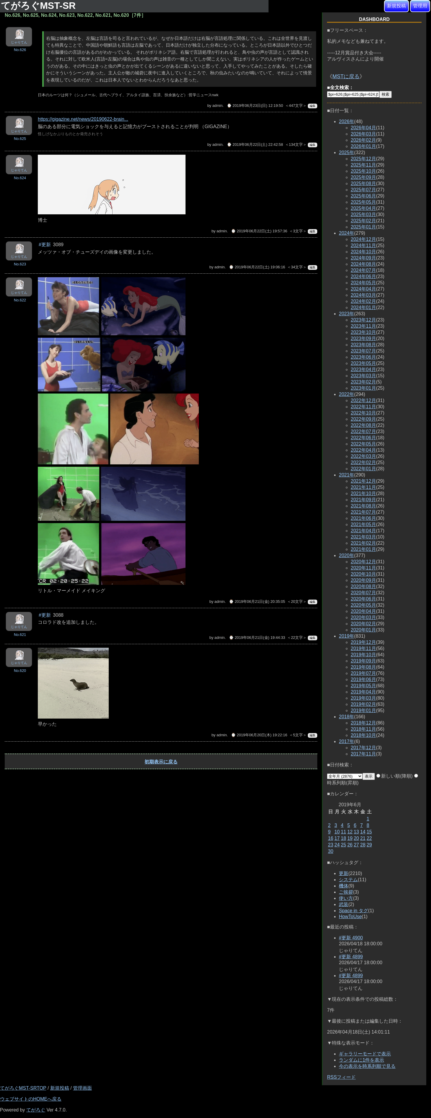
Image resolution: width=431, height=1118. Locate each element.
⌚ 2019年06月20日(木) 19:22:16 (259, 735)
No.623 (20, 264)
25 (343, 844)
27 (356, 844)
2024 (346, 233)
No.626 (20, 50)
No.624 (20, 178)
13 (356, 831)
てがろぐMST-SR (39, 5)
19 (350, 838)
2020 (346, 555)
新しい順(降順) (394, 775)
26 (350, 844)
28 (362, 844)
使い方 (346, 898)
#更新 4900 (351, 937)
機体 (343, 885)
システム (348, 879)
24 (337, 844)
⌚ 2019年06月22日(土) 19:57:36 (259, 231)
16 (330, 838)
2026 (346, 121)
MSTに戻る (346, 76)
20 (356, 838)
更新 (343, 873)
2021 (346, 474)
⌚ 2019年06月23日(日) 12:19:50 (255, 105)
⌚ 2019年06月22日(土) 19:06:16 (257, 267)
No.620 (20, 670)
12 (350, 831)
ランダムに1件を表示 (361, 1059)
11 (343, 831)
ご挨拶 (346, 892)
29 (369, 844)
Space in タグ (353, 910)
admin (217, 105)
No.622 (20, 300)
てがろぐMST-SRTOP (23, 1088)
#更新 (45, 244)
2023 (346, 313)
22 (369, 838)
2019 (346, 636)
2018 (346, 716)
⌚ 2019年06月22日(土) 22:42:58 (255, 144)
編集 (312, 105)
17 (337, 838)
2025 (346, 152)
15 (369, 831)
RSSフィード (341, 1077)
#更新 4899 (351, 956)
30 (330, 851)
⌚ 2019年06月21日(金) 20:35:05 (257, 601)
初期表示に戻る (161, 761)
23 (330, 844)
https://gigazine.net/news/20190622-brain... (83, 119)
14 (362, 831)
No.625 (20, 138)
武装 (343, 904)
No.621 (20, 634)
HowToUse (350, 916)
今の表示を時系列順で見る (367, 1066)
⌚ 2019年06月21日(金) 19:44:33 (257, 637)
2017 (346, 741)
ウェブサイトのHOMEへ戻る (30, 1098)
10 (337, 831)
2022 (346, 394)
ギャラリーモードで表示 (365, 1053)
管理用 (420, 5)
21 (362, 838)
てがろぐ (35, 1109)
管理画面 (82, 1088)
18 (343, 838)
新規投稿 (396, 5)
